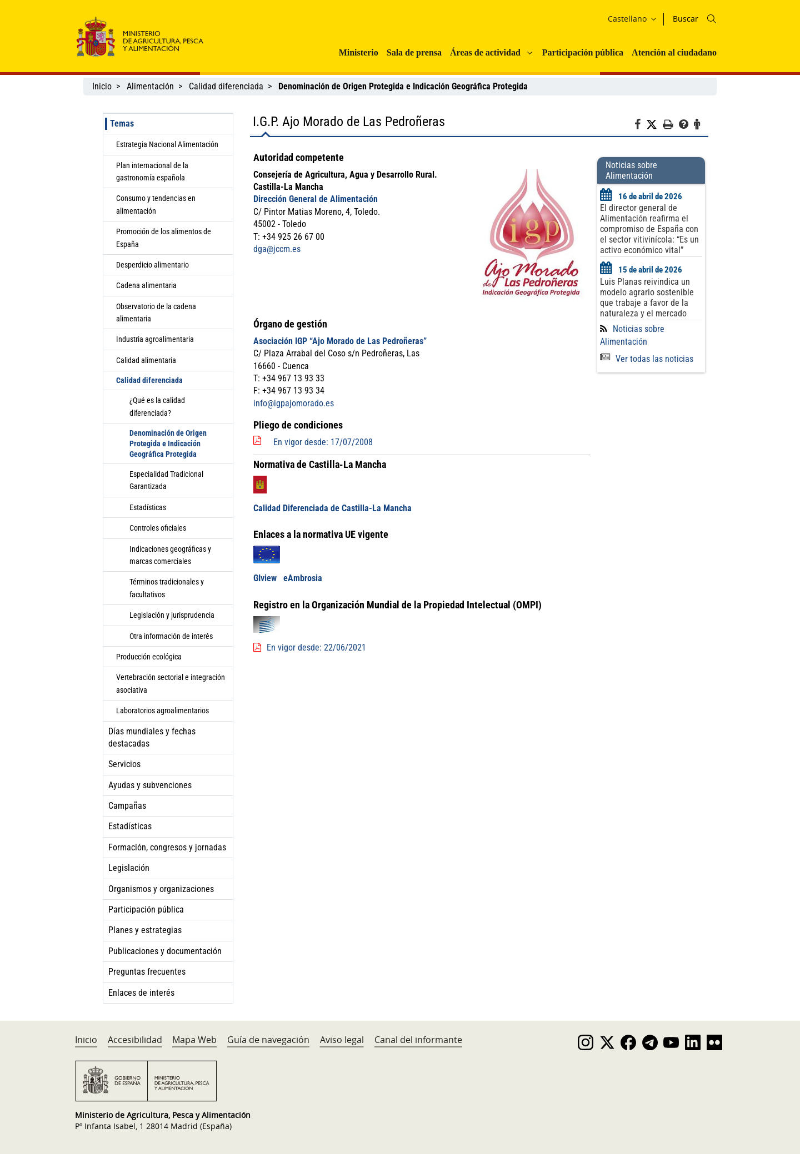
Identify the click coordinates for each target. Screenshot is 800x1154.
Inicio (102, 86)
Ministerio (358, 52)
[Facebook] (640, 126)
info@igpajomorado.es (293, 403)
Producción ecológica (149, 656)
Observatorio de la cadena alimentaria (156, 312)
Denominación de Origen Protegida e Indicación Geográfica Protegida (168, 443)
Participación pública (582, 52)
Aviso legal (342, 1040)
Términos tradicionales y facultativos (166, 587)
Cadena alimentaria (146, 285)
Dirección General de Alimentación (315, 199)
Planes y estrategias (145, 930)
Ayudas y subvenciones (150, 785)
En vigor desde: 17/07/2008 (323, 442)
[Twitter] (654, 125)
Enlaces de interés (141, 992)
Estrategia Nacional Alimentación (167, 144)
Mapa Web (194, 1040)
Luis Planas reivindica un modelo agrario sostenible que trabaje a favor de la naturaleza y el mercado (647, 297)
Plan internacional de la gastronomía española (152, 171)
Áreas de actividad (485, 52)
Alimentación (150, 86)
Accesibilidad (135, 1040)
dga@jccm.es (277, 249)
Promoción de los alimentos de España (163, 237)
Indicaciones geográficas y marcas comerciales (170, 555)
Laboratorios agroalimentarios (162, 710)
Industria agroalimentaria (155, 339)
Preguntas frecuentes (147, 971)
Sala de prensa (414, 52)
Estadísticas (147, 507)
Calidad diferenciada (226, 86)
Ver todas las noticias (646, 359)
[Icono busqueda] (711, 19)
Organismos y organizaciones (161, 889)
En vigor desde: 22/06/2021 (316, 647)
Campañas (127, 805)
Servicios (124, 764)
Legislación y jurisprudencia (171, 615)
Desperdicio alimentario (152, 264)
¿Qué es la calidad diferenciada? (157, 406)
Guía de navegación (268, 1040)
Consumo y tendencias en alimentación (156, 204)
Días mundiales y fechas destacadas (152, 737)
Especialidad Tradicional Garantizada (166, 480)
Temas (122, 123)
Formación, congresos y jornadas (167, 847)
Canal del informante (418, 1040)
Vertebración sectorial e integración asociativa (170, 683)
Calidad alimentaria (146, 360)
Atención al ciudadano (674, 52)
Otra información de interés (171, 636)
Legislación (128, 868)
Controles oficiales (157, 527)
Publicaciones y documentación (165, 951)
